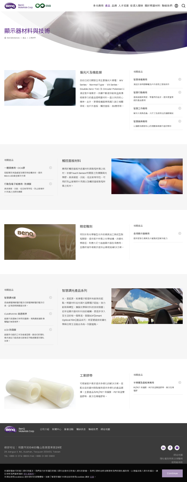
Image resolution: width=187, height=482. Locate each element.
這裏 (92, 476)
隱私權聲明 (29, 473)
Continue (172, 473)
